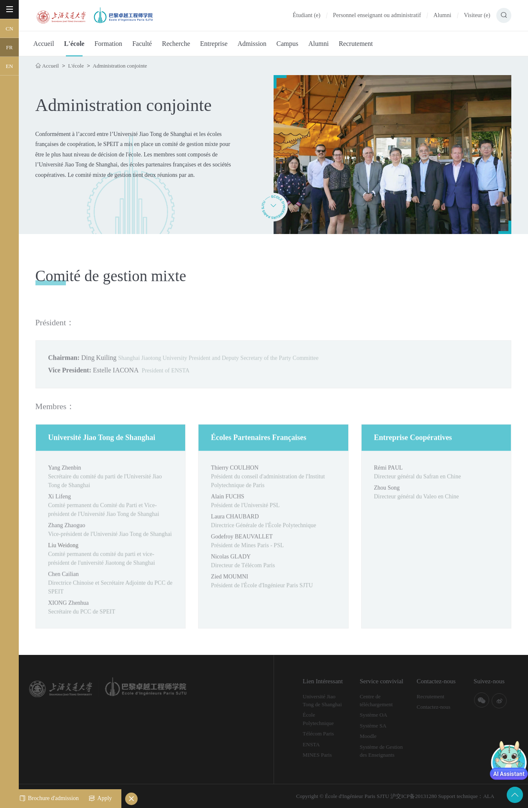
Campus (287, 43)
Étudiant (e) (306, 15)
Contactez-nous (446, 707)
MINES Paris (330, 755)
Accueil (43, 43)
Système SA (386, 725)
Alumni (442, 15)
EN (9, 66)
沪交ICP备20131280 (413, 796)
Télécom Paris (331, 733)
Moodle (381, 736)
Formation (108, 43)
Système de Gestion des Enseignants (394, 751)
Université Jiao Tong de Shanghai (335, 700)
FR (9, 47)
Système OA (386, 715)
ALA (488, 796)
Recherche (176, 43)
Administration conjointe (120, 66)
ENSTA (324, 744)
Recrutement (356, 43)
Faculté (142, 43)
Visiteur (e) (477, 15)
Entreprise (214, 43)
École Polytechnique (331, 719)
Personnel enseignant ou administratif (377, 15)
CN (9, 28)
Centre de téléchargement (389, 700)
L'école (74, 43)
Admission (251, 43)
